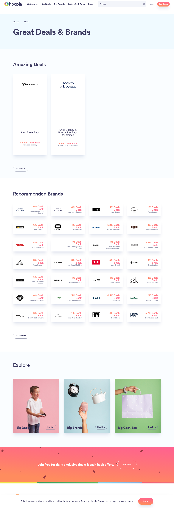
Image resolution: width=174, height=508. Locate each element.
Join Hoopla (163, 4)
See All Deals (21, 168)
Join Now (127, 464)
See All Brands (21, 335)
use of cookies (127, 501)
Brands (16, 22)
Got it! (146, 501)
